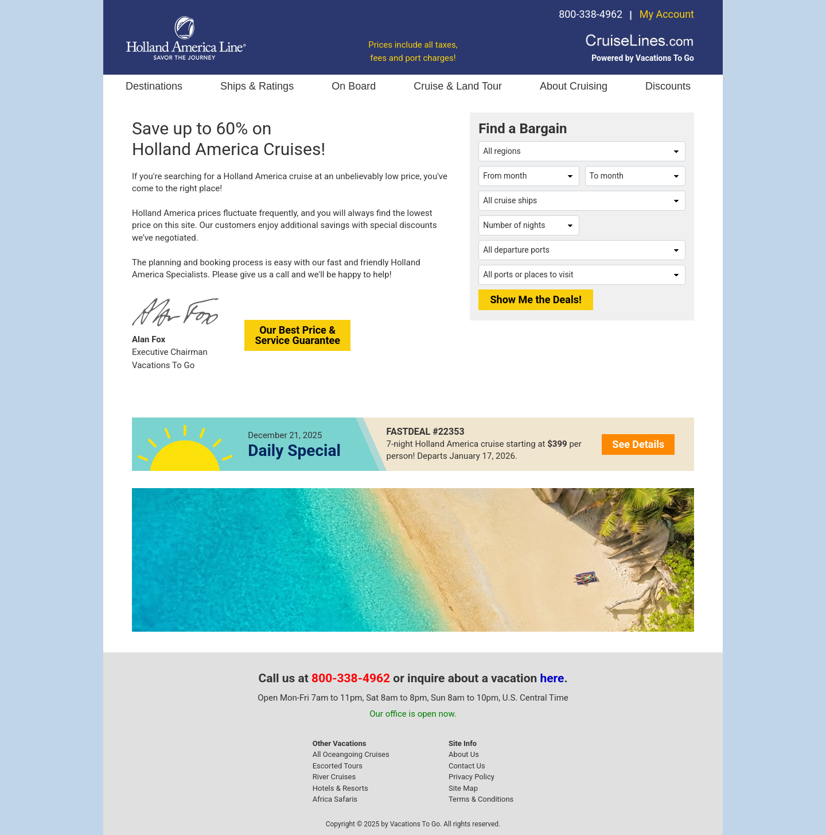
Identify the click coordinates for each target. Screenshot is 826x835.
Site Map (463, 788)
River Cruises (334, 776)
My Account (667, 14)
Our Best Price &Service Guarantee (297, 335)
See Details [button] (638, 444)
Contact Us (467, 765)
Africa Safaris (335, 799)
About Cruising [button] (573, 86)
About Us (464, 754)
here (552, 678)
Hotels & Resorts (340, 788)
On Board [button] (354, 86)
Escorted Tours (338, 765)
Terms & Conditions (481, 799)
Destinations (154, 86)
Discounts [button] (668, 86)
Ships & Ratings (257, 86)
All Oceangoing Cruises (351, 754)
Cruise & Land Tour (458, 86)
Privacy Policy (471, 776)
